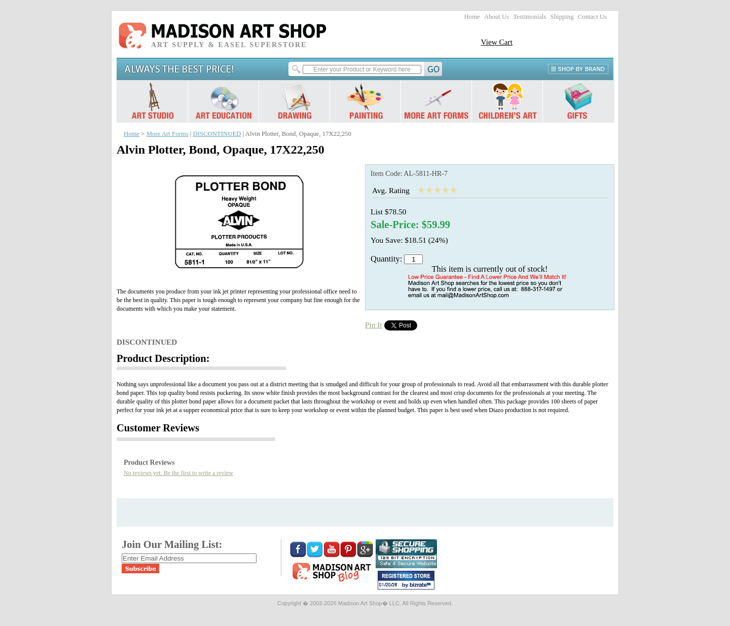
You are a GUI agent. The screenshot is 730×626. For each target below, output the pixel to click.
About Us (496, 16)
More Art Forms (168, 133)
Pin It (373, 324)
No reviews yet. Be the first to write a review (178, 472)
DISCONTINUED (217, 133)
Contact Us (592, 16)
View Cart (497, 42)
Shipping (562, 16)
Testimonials (529, 16)
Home (472, 16)
